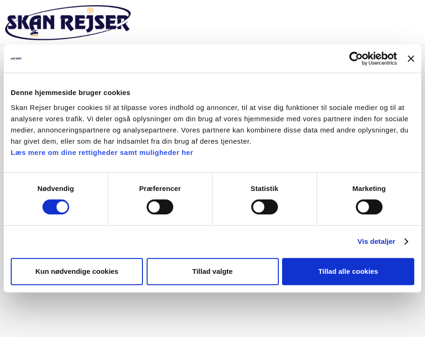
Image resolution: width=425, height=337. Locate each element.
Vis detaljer (377, 241)
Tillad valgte (212, 271)
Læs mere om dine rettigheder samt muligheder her (102, 152)
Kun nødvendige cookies (77, 271)
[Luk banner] (411, 58)
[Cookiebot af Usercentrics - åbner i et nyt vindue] (356, 58)
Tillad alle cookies (348, 271)
